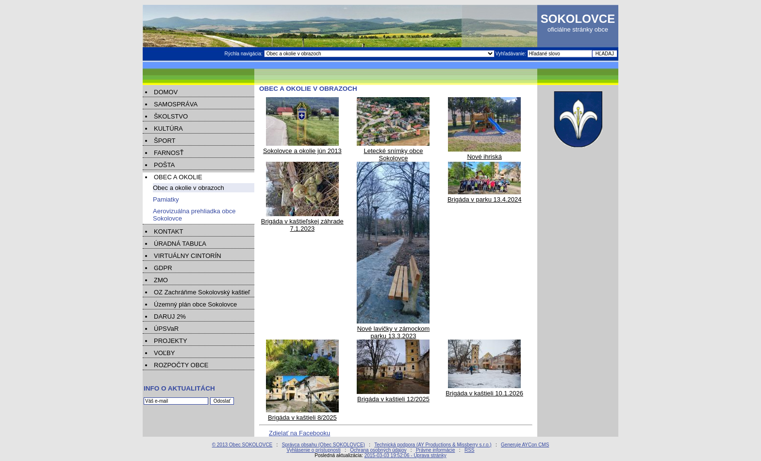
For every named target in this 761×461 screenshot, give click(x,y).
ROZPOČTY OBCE (181, 365)
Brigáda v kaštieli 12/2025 (393, 395)
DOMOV (166, 92)
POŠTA (164, 165)
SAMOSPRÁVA (176, 104)
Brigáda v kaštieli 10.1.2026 (484, 389)
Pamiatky (166, 199)
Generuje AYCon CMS (525, 444)
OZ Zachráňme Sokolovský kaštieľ (202, 292)
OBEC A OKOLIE (178, 177)
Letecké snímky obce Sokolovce (393, 151)
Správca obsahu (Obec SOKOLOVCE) (323, 444)
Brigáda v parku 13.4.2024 (484, 195)
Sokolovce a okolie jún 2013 (302, 147)
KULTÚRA (168, 128)
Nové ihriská (484, 153)
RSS (469, 450)
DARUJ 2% (170, 316)
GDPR (163, 268)
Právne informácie (435, 450)
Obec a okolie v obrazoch (188, 187)
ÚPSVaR (166, 328)
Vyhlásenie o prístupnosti (313, 450)
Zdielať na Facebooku (299, 433)
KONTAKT (168, 231)
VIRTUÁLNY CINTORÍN (187, 255)
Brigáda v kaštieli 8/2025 (302, 414)
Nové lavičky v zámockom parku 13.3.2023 (393, 329)
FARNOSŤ (168, 152)
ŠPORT (165, 140)
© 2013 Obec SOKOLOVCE (242, 444)
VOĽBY (164, 353)
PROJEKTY (170, 340)
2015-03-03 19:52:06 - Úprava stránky (405, 455)
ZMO (161, 280)
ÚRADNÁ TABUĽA (180, 243)
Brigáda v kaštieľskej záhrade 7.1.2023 (302, 221)
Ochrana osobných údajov (378, 450)
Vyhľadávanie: (512, 53)
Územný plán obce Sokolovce (195, 304)
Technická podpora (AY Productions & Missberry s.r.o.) (432, 444)
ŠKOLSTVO (171, 116)
